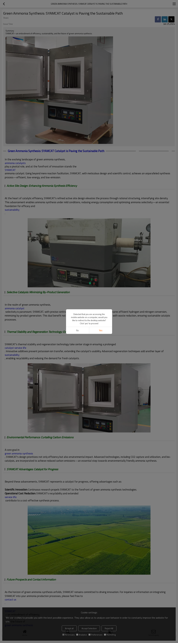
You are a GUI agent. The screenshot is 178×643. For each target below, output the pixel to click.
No (77, 330)
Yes (100, 330)
